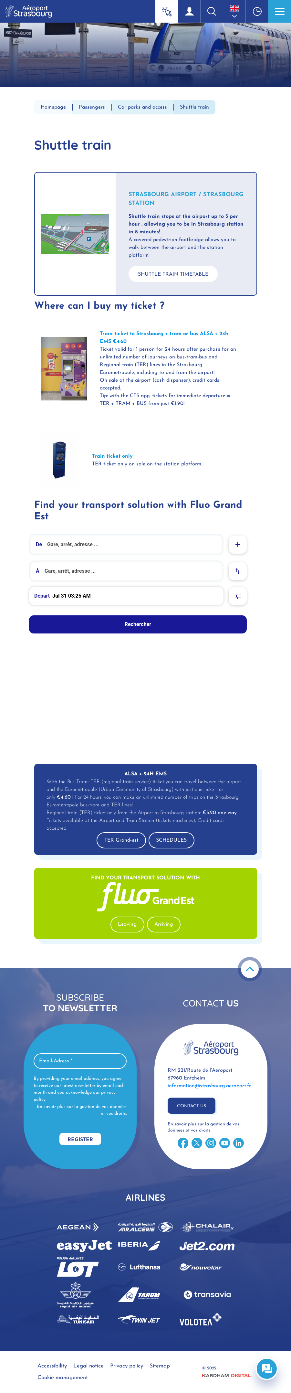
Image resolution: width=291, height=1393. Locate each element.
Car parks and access (142, 107)
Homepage (53, 107)
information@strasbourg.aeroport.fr (209, 1086)
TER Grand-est (121, 840)
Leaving (127, 924)
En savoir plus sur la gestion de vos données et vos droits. (82, 1110)
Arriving (163, 924)
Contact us (191, 1106)
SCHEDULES (171, 840)
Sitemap (160, 1366)
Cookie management (62, 1377)
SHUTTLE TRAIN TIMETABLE (173, 274)
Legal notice (88, 1366)
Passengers (92, 107)
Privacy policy (126, 1366)
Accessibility (52, 1366)
